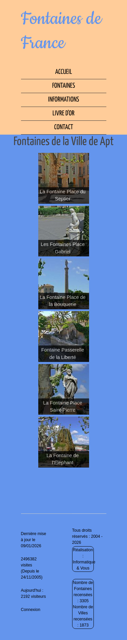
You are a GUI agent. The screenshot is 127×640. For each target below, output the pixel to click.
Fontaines (63, 86)
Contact (63, 127)
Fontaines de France (61, 31)
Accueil (63, 72)
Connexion (30, 609)
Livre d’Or (63, 113)
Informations (63, 99)
